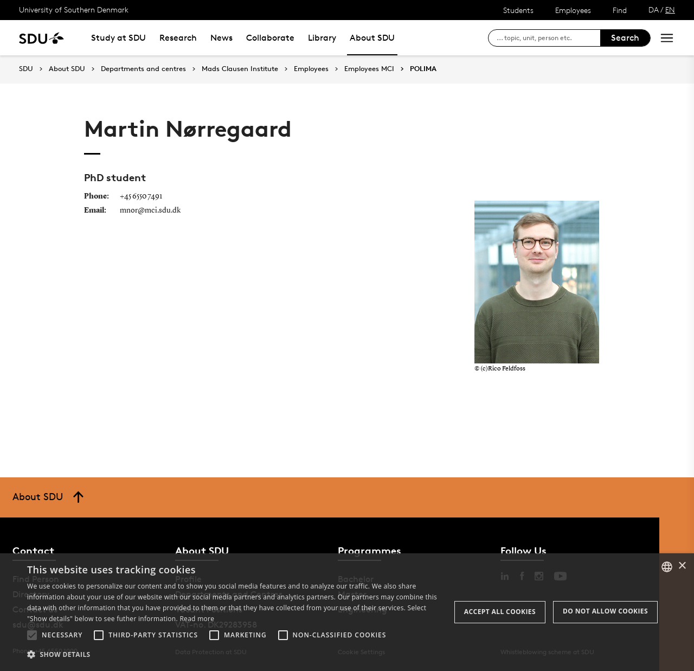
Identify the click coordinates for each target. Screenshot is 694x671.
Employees (573, 10)
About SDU (372, 38)
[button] (32, 635)
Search (625, 38)
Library (322, 38)
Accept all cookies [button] (500, 611)
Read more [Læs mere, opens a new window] (196, 618)
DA (653, 9)
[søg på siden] (548, 38)
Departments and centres (143, 69)
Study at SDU (118, 38)
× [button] (682, 566)
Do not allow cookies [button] (605, 611)
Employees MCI (369, 69)
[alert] (347, 612)
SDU (26, 68)
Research (178, 38)
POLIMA (423, 69)
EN (670, 9)
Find (620, 10)
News (221, 38)
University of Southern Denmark (73, 9)
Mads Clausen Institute (240, 69)
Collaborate (270, 38)
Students (518, 10)
